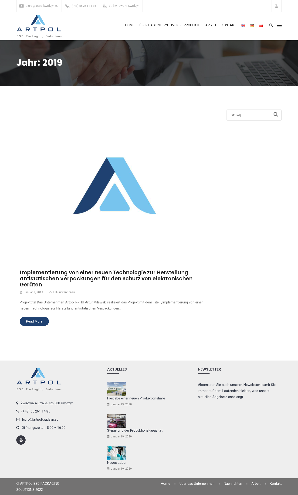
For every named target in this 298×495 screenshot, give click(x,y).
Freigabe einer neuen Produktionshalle (136, 398)
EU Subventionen (64, 292)
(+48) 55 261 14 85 (83, 5)
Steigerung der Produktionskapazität (135, 430)
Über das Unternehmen (159, 25)
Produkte (192, 25)
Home (129, 25)
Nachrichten (233, 483)
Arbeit (211, 25)
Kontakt (229, 25)
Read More (34, 321)
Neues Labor (117, 463)
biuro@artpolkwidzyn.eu (42, 5)
